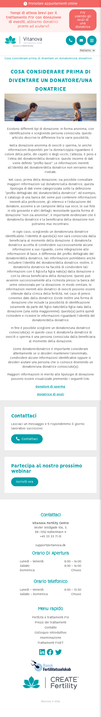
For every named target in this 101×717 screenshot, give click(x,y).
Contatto (50, 627)
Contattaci (27, 439)
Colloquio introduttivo (50, 632)
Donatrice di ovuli (50, 394)
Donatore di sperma (50, 386)
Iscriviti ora (24, 482)
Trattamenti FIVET (50, 643)
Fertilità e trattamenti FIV (50, 617)
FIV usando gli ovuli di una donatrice (83, 20)
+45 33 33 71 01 (50, 536)
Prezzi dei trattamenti (50, 622)
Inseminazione (50, 638)
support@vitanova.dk (50, 545)
